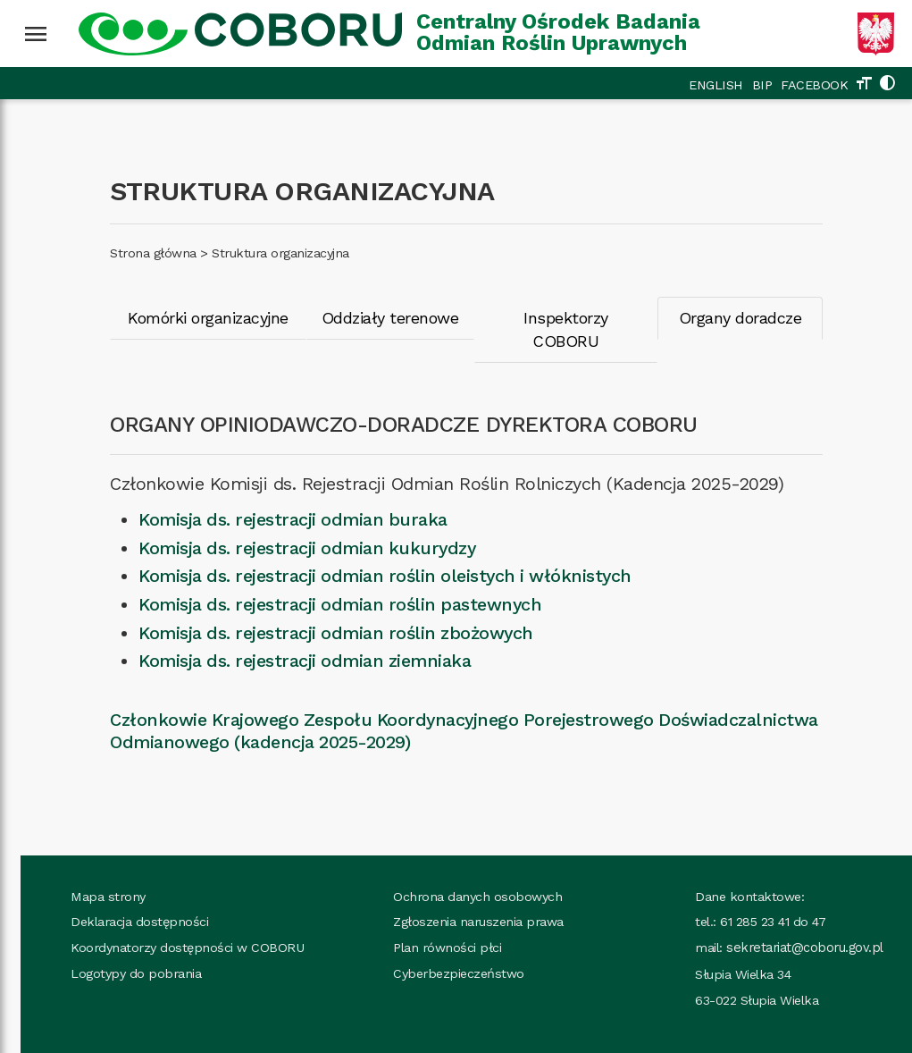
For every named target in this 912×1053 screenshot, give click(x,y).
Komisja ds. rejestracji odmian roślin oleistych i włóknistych (366, 553)
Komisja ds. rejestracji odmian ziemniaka (286, 638)
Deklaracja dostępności (119, 899)
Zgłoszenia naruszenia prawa (458, 899)
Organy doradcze (736, 317)
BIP (762, 85)
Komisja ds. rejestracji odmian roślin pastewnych (321, 581)
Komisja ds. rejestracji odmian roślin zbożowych (317, 610)
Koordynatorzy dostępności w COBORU (167, 925)
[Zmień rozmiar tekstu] (864, 85)
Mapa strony (88, 873)
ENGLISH (716, 85)
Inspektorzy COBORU (557, 317)
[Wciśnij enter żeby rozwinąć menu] (35, 34)
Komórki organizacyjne (191, 317)
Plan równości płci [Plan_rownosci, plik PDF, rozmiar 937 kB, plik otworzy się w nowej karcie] (427, 925)
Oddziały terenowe (378, 317)
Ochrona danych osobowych (457, 873)
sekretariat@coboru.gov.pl (784, 925)
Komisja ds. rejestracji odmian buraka (274, 496)
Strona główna (134, 253)
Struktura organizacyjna (261, 253)
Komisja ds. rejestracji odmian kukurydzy (288, 525)
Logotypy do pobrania (116, 951)
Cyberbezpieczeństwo (439, 951)
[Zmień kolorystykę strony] (887, 85)
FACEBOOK (814, 85)
